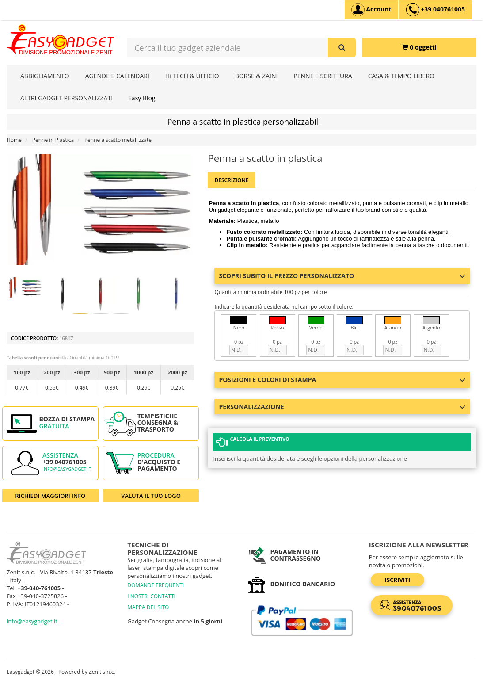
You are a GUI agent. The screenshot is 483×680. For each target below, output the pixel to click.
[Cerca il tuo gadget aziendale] (342, 47)
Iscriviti (397, 580)
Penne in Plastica (53, 140)
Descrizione (231, 180)
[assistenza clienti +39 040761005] (435, 9)
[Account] (371, 9)
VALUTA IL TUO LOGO (151, 496)
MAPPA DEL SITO (148, 607)
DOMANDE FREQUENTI (155, 585)
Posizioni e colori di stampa (342, 379)
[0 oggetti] (419, 47)
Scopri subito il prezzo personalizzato (342, 275)
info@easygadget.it (66, 469)
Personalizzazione (342, 406)
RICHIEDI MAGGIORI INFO (50, 496)
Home (14, 140)
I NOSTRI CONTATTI (151, 596)
